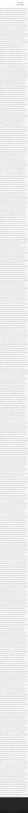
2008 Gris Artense (13, 803)
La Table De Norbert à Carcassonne (10, 801)
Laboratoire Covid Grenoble (14, 805)
